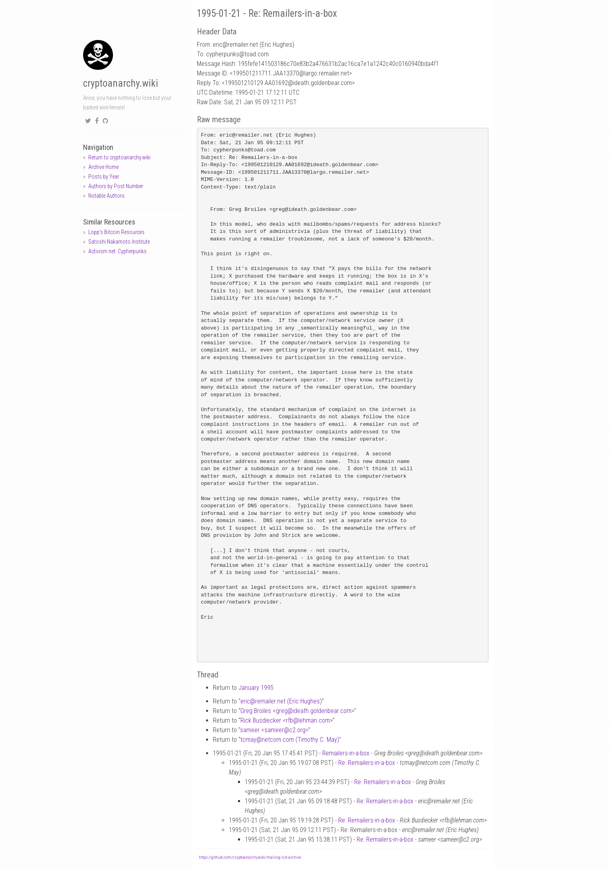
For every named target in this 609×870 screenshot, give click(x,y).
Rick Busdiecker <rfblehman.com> (286, 720)
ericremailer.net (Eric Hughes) (281, 701)
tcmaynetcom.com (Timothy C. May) (289, 739)
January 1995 (256, 687)
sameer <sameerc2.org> (274, 730)
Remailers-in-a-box (345, 753)
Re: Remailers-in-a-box (366, 763)
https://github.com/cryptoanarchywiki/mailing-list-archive (250, 857)
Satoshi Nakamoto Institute (119, 241)
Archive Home (103, 167)
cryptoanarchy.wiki (120, 83)
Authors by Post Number (115, 186)
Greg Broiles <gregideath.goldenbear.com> (297, 711)
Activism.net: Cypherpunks (117, 251)
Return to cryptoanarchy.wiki (119, 157)
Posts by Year (103, 176)
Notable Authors (106, 196)
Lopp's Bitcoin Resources (116, 232)
